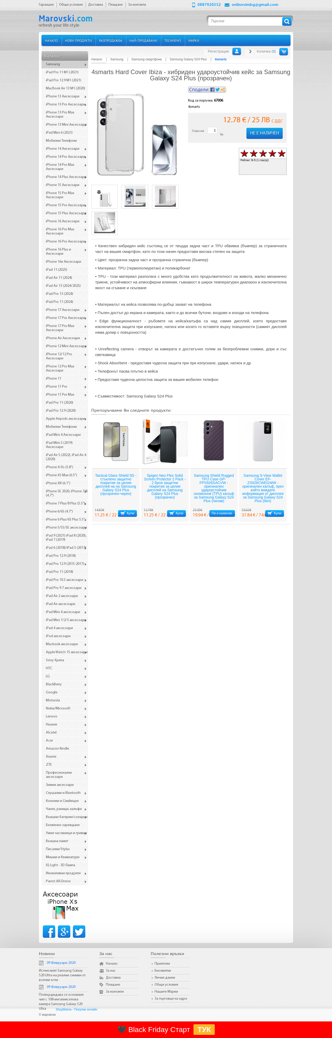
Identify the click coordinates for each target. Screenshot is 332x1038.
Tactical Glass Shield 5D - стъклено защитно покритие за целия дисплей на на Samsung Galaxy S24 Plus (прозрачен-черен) (116, 484)
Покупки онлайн (85, 1009)
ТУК (204, 1030)
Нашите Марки (166, 992)
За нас (111, 971)
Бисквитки (163, 971)
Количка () (266, 51)
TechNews (172, 40)
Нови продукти (78, 40)
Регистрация (218, 51)
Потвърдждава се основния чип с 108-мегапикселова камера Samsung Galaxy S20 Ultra (61, 1002)
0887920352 (209, 5)
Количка (283, 51)
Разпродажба (110, 40)
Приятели (162, 964)
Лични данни (165, 978)
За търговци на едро (171, 999)
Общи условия (166, 985)
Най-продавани (143, 40)
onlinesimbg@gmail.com (255, 5)
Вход (236, 51)
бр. (222, 134)
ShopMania (64, 1009)
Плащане (113, 985)
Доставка (113, 978)
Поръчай (198, 131)
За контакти (115, 992)
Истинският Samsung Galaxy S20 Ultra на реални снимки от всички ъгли (62, 975)
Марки (193, 40)
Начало (51, 40)
